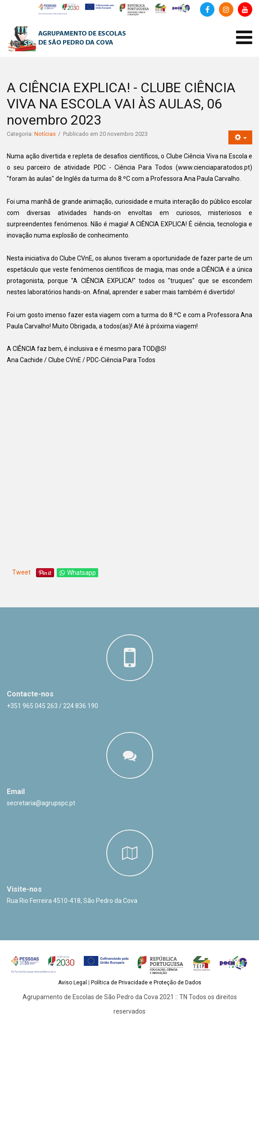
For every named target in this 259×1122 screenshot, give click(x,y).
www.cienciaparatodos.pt (214, 167)
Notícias (45, 133)
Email (16, 791)
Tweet (21, 572)
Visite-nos (24, 889)
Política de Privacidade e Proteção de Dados (146, 982)
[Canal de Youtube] (245, 9)
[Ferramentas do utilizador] (240, 137)
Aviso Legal (72, 982)
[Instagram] (226, 9)
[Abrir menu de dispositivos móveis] (244, 37)
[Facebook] (207, 9)
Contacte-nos (30, 694)
